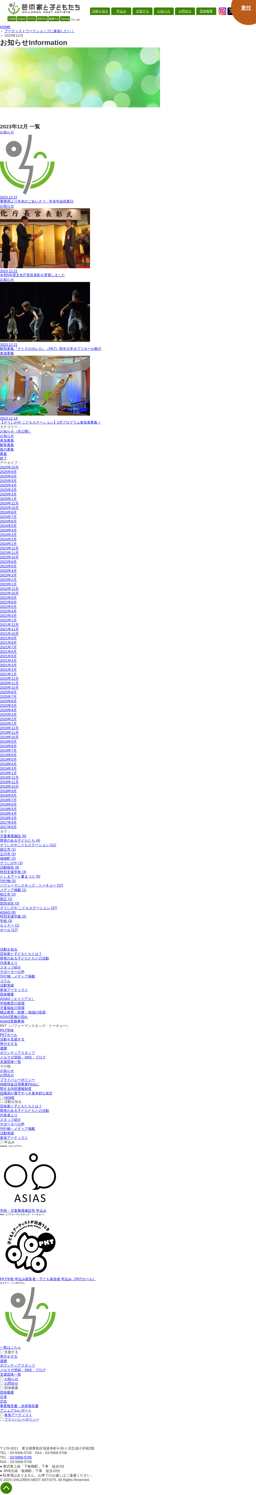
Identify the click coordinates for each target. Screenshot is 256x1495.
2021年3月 (8, 665)
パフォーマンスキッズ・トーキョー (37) (31, 885)
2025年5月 (8, 481)
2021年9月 (8, 638)
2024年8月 (8, 512)
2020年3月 (8, 715)
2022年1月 (8, 620)
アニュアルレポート (16, 1410)
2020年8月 (8, 692)
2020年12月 (9, 679)
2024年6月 (8, 521)
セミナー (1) (9, 925)
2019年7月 (8, 750)
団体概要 (7, 994)
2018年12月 (9, 777)
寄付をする (9, 1044)
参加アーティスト (14, 990)
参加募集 (7, 440)
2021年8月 (8, 643)
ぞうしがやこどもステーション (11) (28, 845)
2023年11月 (9, 553)
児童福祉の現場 (12, 1008)
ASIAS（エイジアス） (17, 999)
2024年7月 (8, 517)
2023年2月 (8, 580)
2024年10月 (9, 508)
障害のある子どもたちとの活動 (24, 958)
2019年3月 (8, 768)
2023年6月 (8, 562)
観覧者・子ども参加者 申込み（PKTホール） (60, 1279)
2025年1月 (8, 499)
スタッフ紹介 (10, 967)
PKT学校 (7, 1030)
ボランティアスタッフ (17, 1053)
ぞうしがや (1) (11, 863)
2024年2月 (8, 539)
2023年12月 (9, 548)
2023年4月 (8, 571)
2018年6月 (8, 804)
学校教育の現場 (12, 1003)
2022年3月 (8, 616)
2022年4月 (8, 611)
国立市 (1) (8, 849)
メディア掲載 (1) (13, 890)
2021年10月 (9, 634)
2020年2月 (8, 719)
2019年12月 (9, 728)
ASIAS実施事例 (12, 1021)
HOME (5, 27)
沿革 (3, 1397)
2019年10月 (9, 737)
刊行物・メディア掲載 (17, 976)
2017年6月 (8, 827)
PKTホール (8, 1035)
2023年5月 (8, 566)
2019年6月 (8, 755)
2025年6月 (8, 476)
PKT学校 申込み (12, 1279)
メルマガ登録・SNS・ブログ (23, 1057)
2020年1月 (8, 724)
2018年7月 (8, 800)
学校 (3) (6, 921)
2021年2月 (8, 670)
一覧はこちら (10, 1347)
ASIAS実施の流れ (14, 1017)
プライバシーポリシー (17, 1080)
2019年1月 (8, 773)
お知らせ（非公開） (16, 431)
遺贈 (3, 1048)
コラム (5, 981)
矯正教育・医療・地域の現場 (23, 1012)
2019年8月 (8, 746)
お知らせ (7, 436)
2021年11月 (9, 629)
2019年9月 (8, 742)
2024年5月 (8, 526)
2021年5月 (8, 656)
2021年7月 (8, 647)
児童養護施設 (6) (13, 836)
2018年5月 (8, 809)
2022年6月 (8, 602)
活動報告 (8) (9, 867)
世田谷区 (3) (9, 903)
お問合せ (7, 1075)
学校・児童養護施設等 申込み (23, 1211)
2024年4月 (8, 530)
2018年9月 (8, 791)
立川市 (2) (8, 854)
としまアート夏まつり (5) (20, 876)
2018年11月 (9, 782)
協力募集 (7, 449)
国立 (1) (6, 899)
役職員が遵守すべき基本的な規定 (26, 1093)
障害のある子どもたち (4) (20, 840)
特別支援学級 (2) (13, 916)
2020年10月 (9, 688)
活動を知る (9, 949)
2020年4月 (8, 710)
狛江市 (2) (8, 894)
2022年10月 (9, 593)
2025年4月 (8, 485)
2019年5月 (8, 759)
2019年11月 (9, 733)
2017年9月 (8, 822)
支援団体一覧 (10, 1062)
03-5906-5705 (21, 1457)
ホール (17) (9, 930)
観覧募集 (7, 445)
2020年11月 (9, 683)
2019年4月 (8, 764)
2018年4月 (8, 813)
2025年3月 (8, 490)
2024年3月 (8, 535)
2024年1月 (8, 544)
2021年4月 (8, 661)
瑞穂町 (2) (8, 858)
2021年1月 (8, 674)
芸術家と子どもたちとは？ (21, 954)
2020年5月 (8, 706)
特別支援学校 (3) (13, 872)
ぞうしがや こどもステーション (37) (28, 908)
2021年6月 (8, 652)
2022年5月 (8, 607)
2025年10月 (9, 467)
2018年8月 (8, 795)
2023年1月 (8, 584)
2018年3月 (8, 818)
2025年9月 (8, 472)
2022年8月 (8, 598)
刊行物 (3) (8, 881)
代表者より (9, 963)
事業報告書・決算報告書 (19, 1406)
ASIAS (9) (8, 912)
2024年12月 (9, 503)
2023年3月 (8, 575)
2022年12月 (9, 589)
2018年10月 (9, 786)
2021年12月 (9, 625)
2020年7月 (8, 697)
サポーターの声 (12, 972)
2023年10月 (9, 557)
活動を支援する (12, 1039)
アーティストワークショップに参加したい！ (39, 31)
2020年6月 (8, 701)
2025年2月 (8, 494)
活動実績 (7, 985)
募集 (3, 454)
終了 (3, 458)
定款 (3, 1401)
